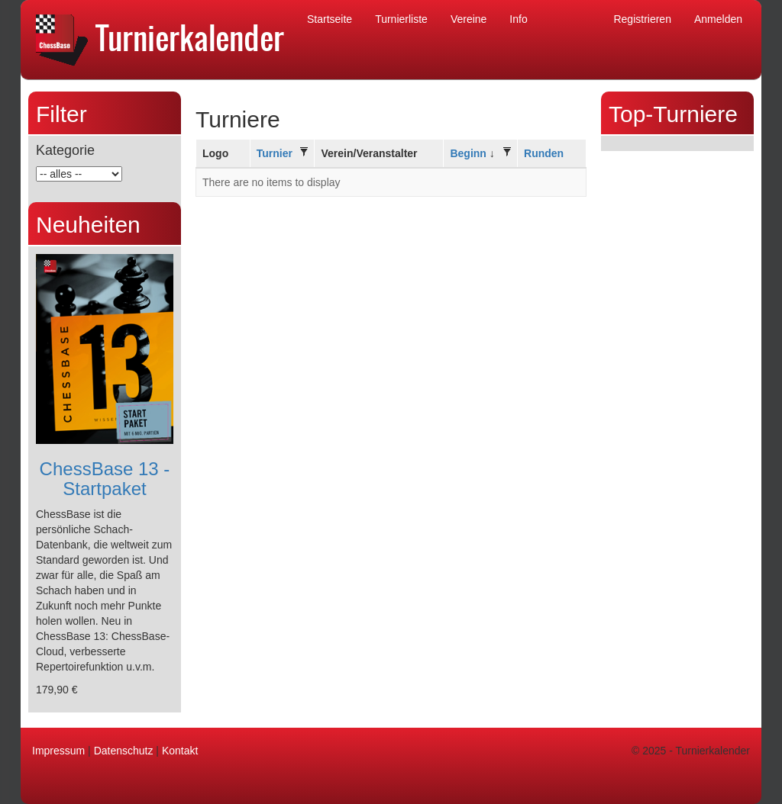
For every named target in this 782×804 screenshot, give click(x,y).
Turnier (274, 153)
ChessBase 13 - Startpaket (105, 478)
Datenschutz (123, 751)
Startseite (329, 19)
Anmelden (718, 19)
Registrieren (642, 19)
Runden (544, 153)
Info (518, 19)
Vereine (468, 19)
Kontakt (180, 751)
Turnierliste (401, 19)
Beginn (468, 153)
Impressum (58, 751)
